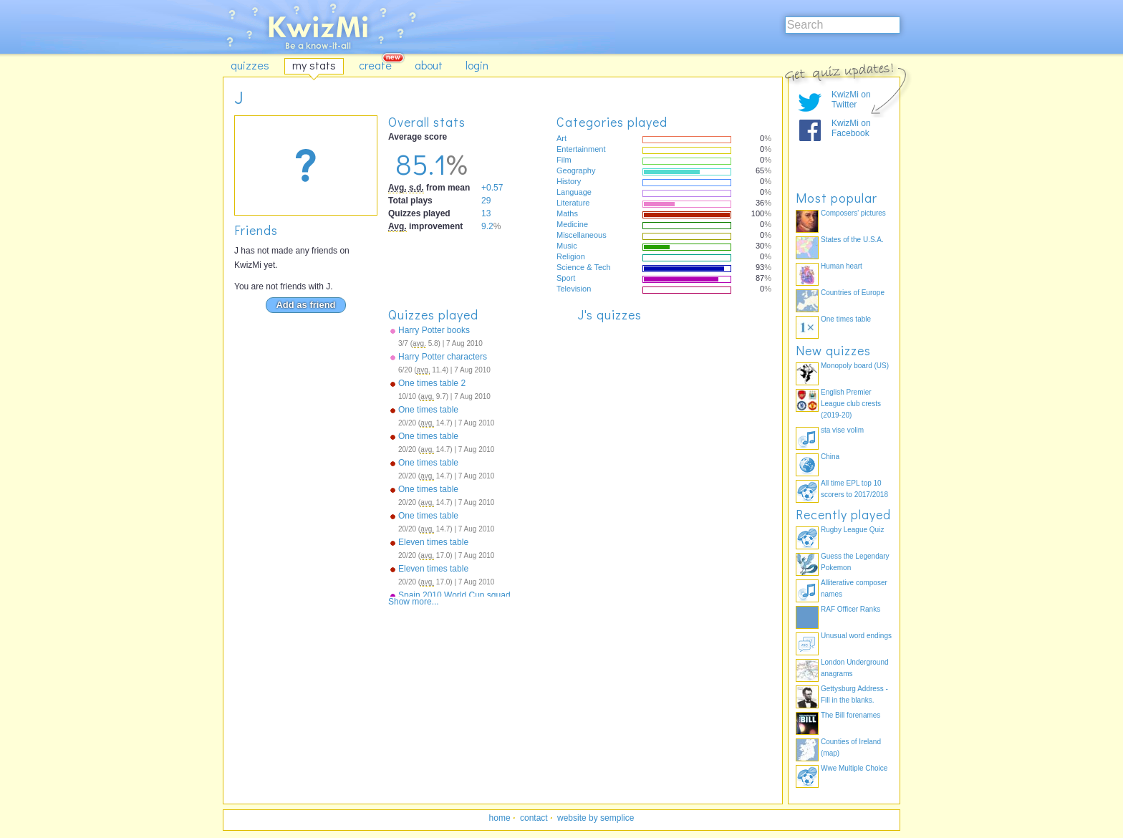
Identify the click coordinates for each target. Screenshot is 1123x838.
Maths (567, 213)
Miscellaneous (581, 235)
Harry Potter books (434, 330)
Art (561, 138)
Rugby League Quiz (852, 530)
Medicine (572, 224)
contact (534, 818)
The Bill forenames (850, 715)
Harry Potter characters (442, 357)
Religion (570, 256)
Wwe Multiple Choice (854, 768)
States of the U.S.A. (852, 240)
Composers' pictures (853, 213)
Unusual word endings (856, 636)
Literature (572, 202)
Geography (575, 170)
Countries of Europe (853, 293)
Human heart (841, 266)
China (830, 457)
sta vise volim (842, 430)
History (568, 181)
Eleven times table (433, 542)
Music (566, 245)
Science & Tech (583, 267)
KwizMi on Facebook (851, 128)
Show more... (413, 602)
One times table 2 (432, 383)
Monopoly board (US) (855, 366)
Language (574, 192)
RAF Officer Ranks (850, 609)
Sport (565, 278)
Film (564, 159)
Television (573, 288)
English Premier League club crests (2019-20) (851, 403)
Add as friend (305, 304)
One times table (428, 410)
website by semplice (595, 818)
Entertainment (580, 149)
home (500, 818)
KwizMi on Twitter (851, 100)
